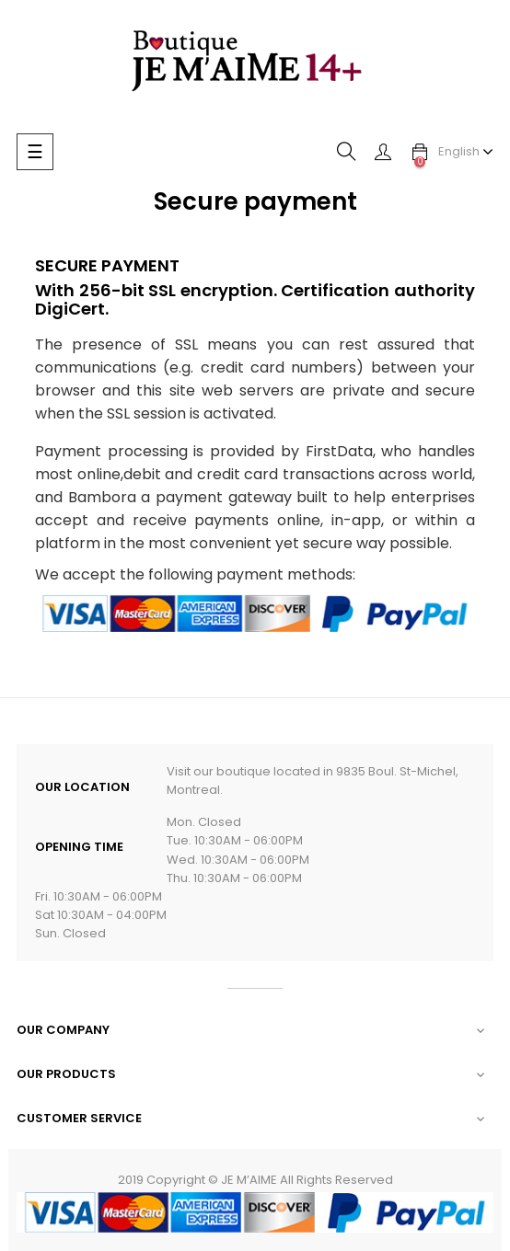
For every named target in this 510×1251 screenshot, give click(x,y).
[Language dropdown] (465, 152)
